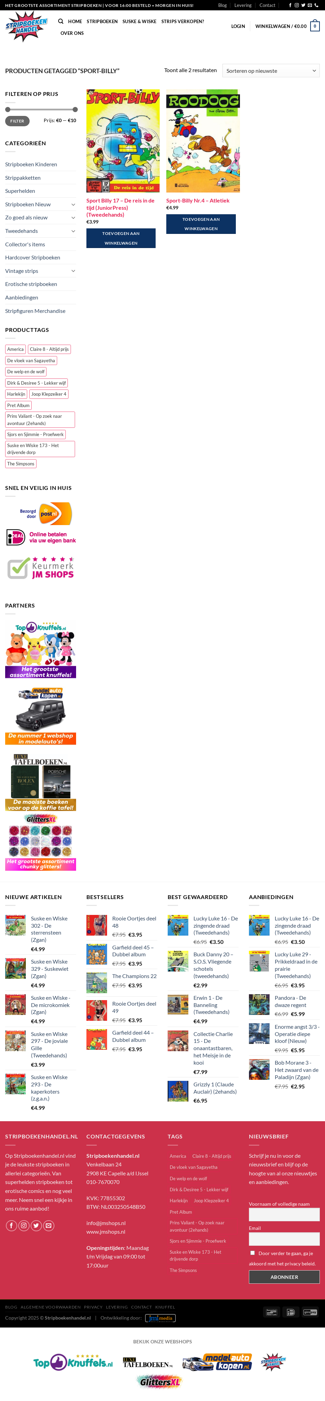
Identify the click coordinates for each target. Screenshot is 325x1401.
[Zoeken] (60, 21)
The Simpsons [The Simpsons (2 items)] (20, 463)
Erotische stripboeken (31, 283)
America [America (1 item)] (15, 349)
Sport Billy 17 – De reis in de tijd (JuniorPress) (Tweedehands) (120, 207)
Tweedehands (21, 230)
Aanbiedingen (21, 297)
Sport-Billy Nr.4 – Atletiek (198, 200)
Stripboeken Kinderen (31, 164)
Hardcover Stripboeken (32, 257)
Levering (243, 5)
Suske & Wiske (139, 21)
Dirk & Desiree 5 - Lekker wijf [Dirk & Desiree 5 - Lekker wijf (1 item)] (36, 383)
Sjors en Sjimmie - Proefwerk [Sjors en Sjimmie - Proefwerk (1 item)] (35, 434)
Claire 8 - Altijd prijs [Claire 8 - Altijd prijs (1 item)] (49, 349)
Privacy (93, 1307)
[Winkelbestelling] (271, 70)
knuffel (165, 1307)
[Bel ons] (316, 5)
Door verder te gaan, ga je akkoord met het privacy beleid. (282, 1258)
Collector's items (25, 244)
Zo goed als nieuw (26, 217)
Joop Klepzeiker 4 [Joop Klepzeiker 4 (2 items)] (48, 394)
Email (255, 1228)
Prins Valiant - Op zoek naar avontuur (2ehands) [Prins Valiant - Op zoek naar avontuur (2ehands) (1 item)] (34, 419)
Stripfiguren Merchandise (35, 310)
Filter (17, 121)
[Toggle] (73, 204)
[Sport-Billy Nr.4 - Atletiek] (203, 140)
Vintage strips (21, 270)
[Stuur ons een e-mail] (310, 5)
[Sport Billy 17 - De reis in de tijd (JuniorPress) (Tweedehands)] (123, 140)
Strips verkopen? (182, 21)
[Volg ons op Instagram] (297, 5)
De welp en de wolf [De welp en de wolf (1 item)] (25, 371)
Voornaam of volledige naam (279, 1204)
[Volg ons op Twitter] (303, 5)
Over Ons (72, 33)
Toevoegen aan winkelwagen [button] (121, 238)
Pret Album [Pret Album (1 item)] (18, 405)
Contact (267, 5)
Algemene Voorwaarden (51, 1307)
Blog (222, 5)
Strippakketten (23, 177)
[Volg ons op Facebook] (290, 5)
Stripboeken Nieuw (28, 204)
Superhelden (20, 190)
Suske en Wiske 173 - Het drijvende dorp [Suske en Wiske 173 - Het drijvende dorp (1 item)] (33, 449)
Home (75, 21)
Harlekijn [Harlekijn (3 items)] (16, 394)
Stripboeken (102, 21)
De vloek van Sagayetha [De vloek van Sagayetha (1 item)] (31, 360)
